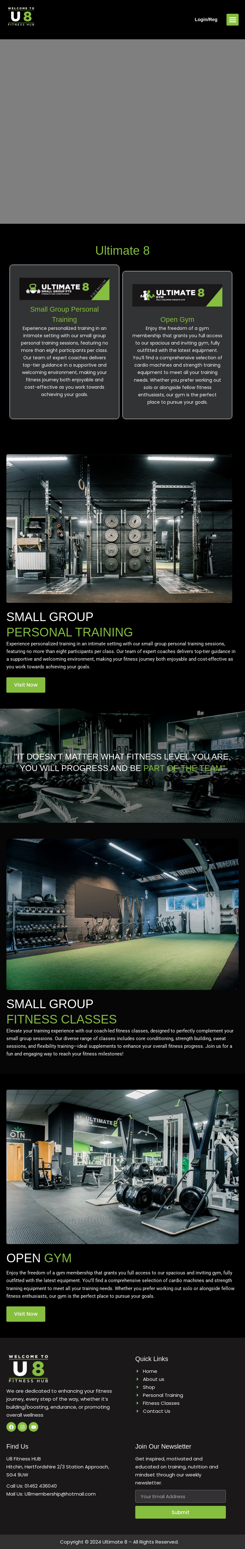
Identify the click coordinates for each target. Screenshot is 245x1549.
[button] (232, 20)
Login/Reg (206, 19)
